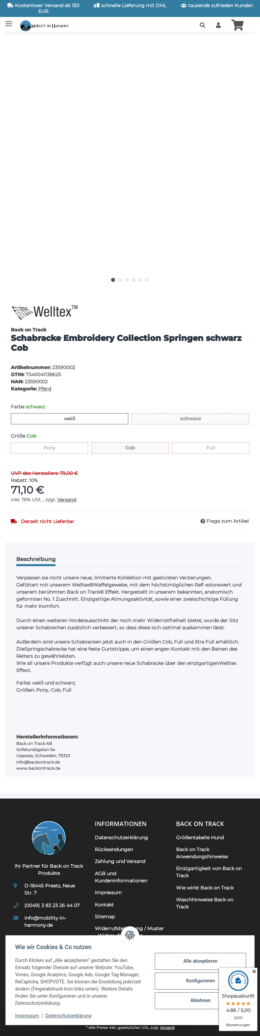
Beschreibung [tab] (36, 559)
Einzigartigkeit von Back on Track (209, 872)
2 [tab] (120, 280)
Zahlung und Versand (120, 861)
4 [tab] (133, 280)
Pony (55, 447)
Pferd (44, 389)
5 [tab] (140, 280)
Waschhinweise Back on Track (204, 903)
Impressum (28, 1015)
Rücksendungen (114, 849)
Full (214, 447)
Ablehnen (199, 1000)
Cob (135, 447)
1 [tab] (113, 280)
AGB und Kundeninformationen (121, 877)
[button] (202, 25)
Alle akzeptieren (199, 961)
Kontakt (104, 905)
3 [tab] (127, 280)
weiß (75, 418)
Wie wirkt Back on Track (205, 888)
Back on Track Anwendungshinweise (202, 853)
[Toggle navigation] (8, 21)
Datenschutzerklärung (70, 1015)
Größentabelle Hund (200, 837)
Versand (66, 500)
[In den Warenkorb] (16, 41)
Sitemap (105, 917)
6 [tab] (147, 280)
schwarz (201, 418)
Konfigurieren (199, 980)
